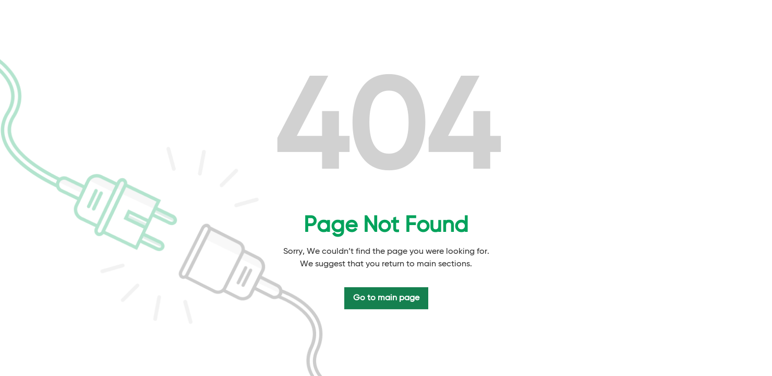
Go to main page (386, 298)
